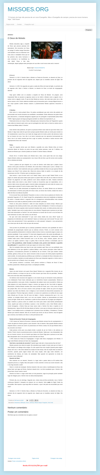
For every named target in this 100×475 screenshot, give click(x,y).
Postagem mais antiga (56, 458)
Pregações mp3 (29, 24)
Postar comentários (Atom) (19, 461)
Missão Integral (38, 402)
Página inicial (10, 24)
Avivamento (17, 402)
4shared (36, 67)
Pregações (44, 402)
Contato (19, 24)
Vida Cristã (50, 402)
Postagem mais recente (14, 458)
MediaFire (42, 67)
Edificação (22, 402)
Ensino (27, 402)
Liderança (32, 402)
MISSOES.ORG (28, 9)
